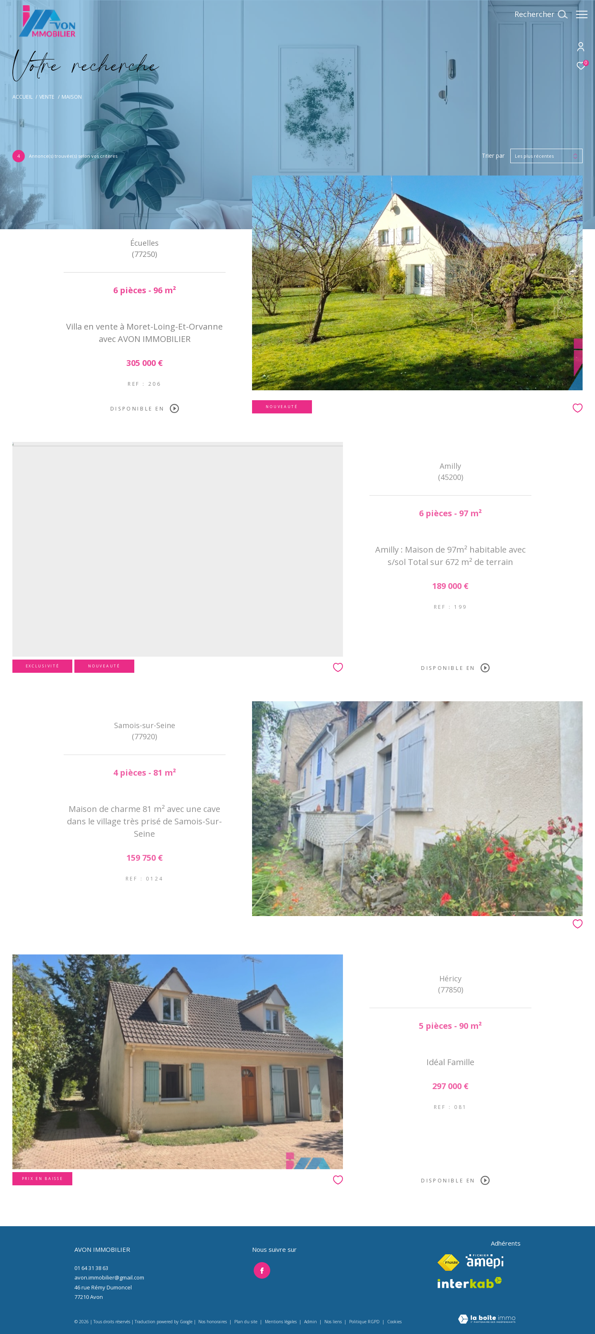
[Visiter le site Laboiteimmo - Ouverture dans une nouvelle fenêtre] (487, 1320)
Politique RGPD (364, 1322)
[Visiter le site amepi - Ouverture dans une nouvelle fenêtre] (484, 1261)
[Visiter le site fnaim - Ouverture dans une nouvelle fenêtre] (448, 1262)
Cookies (394, 1322)
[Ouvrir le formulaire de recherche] (536, 14)
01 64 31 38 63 (91, 1268)
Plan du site (246, 1322)
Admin (311, 1322)
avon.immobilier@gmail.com (109, 1277)
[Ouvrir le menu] (582, 14)
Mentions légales (281, 1322)
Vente (47, 96)
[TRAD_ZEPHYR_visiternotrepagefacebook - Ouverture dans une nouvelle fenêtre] (260, 1269)
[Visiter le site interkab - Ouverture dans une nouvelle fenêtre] (470, 1282)
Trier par (493, 155)
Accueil (22, 96)
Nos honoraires (212, 1322)
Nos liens (333, 1322)
